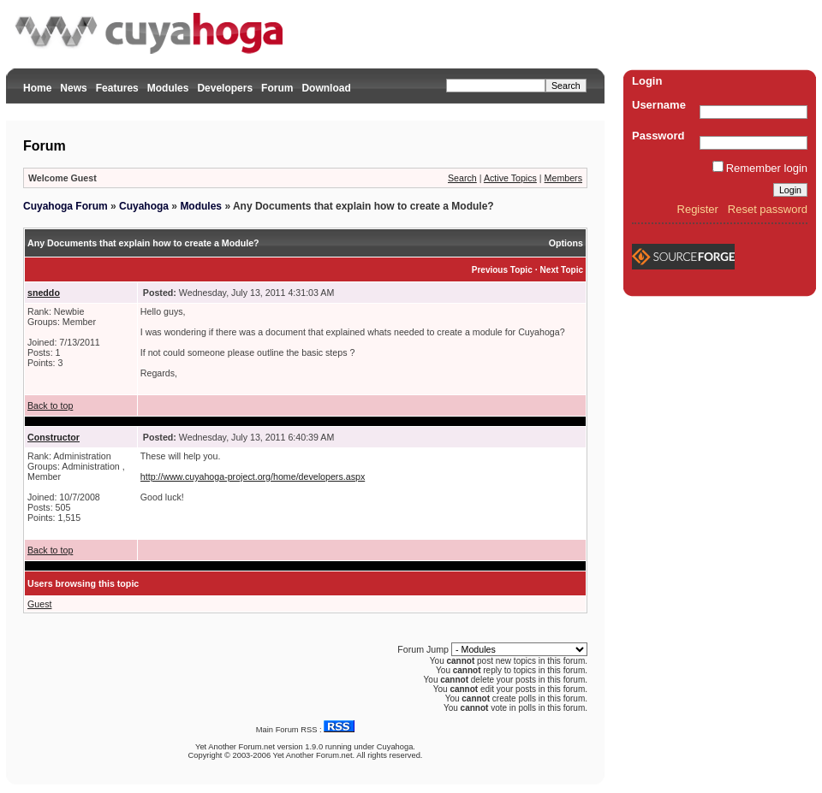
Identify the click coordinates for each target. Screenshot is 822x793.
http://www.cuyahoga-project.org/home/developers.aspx (252, 476)
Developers (225, 88)
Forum (277, 88)
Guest (39, 604)
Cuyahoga (144, 206)
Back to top (50, 405)
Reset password (767, 209)
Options (566, 243)
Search (462, 178)
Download (325, 88)
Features (117, 88)
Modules (168, 88)
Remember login (766, 168)
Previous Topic (502, 270)
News (73, 88)
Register (697, 209)
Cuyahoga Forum (65, 206)
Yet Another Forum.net (235, 747)
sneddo (43, 292)
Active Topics (510, 178)
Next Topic (561, 270)
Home (37, 88)
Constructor (53, 437)
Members (563, 178)
